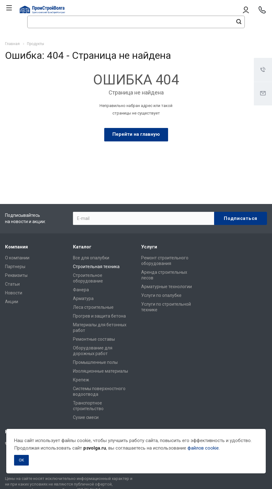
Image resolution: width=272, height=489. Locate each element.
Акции (11, 301)
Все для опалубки (91, 257)
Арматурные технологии (166, 286)
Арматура (83, 298)
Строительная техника (96, 266)
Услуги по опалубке (161, 295)
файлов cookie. (203, 448)
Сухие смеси (86, 417)
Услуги (149, 247)
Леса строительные (93, 307)
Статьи (12, 284)
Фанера (81, 289)
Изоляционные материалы (100, 371)
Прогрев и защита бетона (99, 315)
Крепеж (81, 379)
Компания (16, 247)
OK (21, 460)
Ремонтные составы (94, 339)
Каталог (82, 247)
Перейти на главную (136, 134)
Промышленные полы (95, 362)
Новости (13, 292)
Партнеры (15, 266)
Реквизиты (16, 275)
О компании (17, 257)
